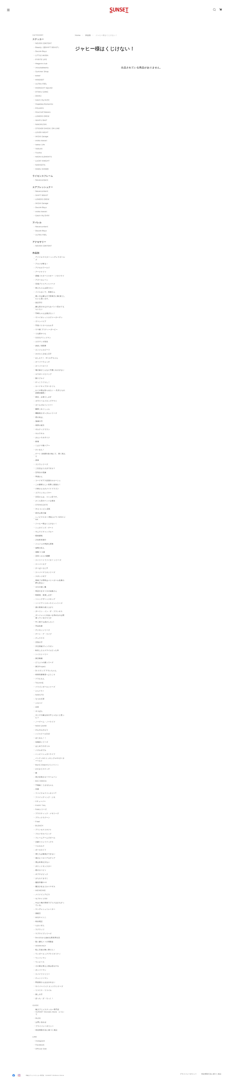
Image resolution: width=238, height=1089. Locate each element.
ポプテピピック (41, 874)
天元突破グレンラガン (44, 646)
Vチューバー (40, 801)
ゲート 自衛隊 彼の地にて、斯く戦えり (50, 455)
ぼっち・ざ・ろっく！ (44, 998)
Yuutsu (38, 153)
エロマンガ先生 (41, 342)
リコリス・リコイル (43, 990)
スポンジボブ (40, 576)
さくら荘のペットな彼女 (45, 501)
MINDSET (39, 80)
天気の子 (39, 642)
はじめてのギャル (42, 746)
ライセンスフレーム (42, 176)
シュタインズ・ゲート (44, 528)
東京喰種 (39, 658)
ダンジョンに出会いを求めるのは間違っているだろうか (49, 616)
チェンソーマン (41, 978)
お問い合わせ (41, 1022)
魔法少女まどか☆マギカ (45, 886)
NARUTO (39, 695)
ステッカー (38, 39)
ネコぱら (39, 711)
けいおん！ (39, 450)
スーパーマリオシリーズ (45, 572)
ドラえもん (39, 679)
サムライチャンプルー (44, 532)
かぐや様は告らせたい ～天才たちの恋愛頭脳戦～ (50, 391)
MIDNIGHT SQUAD (44, 88)
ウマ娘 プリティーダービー (46, 329)
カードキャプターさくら (45, 386)
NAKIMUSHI (41, 124)
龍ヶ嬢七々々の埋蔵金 (44, 942)
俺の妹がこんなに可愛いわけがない (49, 370)
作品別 (88, 35)
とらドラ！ (39, 691)
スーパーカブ (40, 564)
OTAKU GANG (41, 92)
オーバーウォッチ (42, 362)
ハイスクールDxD (42, 734)
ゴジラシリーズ (41, 464)
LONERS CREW (42, 116)
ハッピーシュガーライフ (45, 754)
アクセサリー (39, 242)
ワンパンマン (40, 958)
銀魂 (37, 441)
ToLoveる (39, 683)
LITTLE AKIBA (42, 55)
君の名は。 (39, 417)
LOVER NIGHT (42, 132)
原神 (37, 460)
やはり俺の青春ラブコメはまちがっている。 (49, 904)
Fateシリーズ (41, 809)
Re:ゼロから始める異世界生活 (47, 938)
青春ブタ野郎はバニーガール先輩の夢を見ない (49, 581)
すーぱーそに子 (41, 568)
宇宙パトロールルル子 (44, 325)
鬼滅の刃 (39, 421)
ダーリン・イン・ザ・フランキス (49, 611)
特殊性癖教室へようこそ (45, 674)
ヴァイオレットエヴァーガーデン (49, 317)
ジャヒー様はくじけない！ (46, 523)
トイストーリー (41, 654)
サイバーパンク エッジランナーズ (49, 986)
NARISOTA (40, 165)
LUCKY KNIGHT (42, 161)
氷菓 (37, 789)
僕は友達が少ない (42, 862)
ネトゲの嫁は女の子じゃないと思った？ (49, 716)
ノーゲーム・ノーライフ (45, 722)
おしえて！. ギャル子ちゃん (46, 358)
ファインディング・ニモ (45, 797)
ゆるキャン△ (40, 917)
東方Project (40, 666)
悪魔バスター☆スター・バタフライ (49, 276)
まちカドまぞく (41, 878)
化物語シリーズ (41, 742)
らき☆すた (39, 925)
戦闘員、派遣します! (43, 595)
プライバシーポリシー (45, 1026)
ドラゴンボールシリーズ (45, 687)
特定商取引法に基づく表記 (46, 1030)
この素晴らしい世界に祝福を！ (48, 484)
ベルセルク (39, 846)
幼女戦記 (39, 921)
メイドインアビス (42, 894)
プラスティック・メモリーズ (48, 813)
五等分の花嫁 (40, 472)
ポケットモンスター (43, 866)
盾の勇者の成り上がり (44, 607)
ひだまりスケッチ (42, 769)
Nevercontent (41, 180)
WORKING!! (40, 946)
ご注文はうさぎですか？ (45, 468)
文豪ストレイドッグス (44, 842)
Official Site (41, 1049)
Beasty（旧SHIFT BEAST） (47, 47)
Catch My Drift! (42, 100)
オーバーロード (41, 366)
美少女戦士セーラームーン (46, 777)
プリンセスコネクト (43, 830)
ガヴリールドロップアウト (46, 401)
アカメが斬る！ (41, 264)
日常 (37, 707)
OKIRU (38, 96)
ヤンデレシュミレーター (45, 909)
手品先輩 (39, 626)
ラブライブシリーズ (43, 933)
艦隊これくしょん (42, 409)
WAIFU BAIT (42, 120)
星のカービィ (40, 870)
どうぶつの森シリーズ (44, 662)
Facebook (40, 1045)
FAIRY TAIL (40, 805)
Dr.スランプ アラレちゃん (46, 671)
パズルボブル (40, 750)
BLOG (38, 1018)
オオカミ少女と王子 (43, 354)
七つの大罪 (39, 699)
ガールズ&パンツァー (44, 405)
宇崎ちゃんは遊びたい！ (45, 313)
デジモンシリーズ (42, 630)
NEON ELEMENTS (43, 157)
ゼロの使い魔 (40, 587)
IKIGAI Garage (41, 136)
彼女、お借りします (43, 397)
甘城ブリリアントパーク (45, 284)
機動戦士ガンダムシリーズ (46, 413)
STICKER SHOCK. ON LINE (47, 128)
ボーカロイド (40, 850)
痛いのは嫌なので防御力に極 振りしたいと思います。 (50, 297)
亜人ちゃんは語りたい (44, 288)
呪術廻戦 (39, 536)
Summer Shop (42, 71)
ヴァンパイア (40, 321)
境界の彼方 (39, 425)
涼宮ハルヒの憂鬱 (42, 556)
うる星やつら (40, 333)
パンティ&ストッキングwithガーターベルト (50, 759)
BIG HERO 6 (41, 781)
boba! (38, 76)
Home (77, 35)
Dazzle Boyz (41, 51)
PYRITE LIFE (41, 59)
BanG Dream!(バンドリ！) (46, 765)
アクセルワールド (42, 268)
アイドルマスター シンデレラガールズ (50, 258)
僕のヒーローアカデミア (45, 858)
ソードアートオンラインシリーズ (49, 603)
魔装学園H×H (41, 882)
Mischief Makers (43, 112)
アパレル (37, 222)
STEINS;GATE (41, 505)
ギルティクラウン (42, 429)
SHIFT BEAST (41, 195)
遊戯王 (38, 913)
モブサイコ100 (41, 898)
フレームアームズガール (45, 838)
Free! (37, 821)
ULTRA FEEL (41, 84)
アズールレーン (41, 280)
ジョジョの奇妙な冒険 (44, 544)
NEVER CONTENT (43, 43)
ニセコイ (39, 703)
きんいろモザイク (42, 437)
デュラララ (39, 638)
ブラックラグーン (42, 817)
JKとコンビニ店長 (42, 509)
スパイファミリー (42, 974)
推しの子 (39, 994)
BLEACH (39, 826)
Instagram (40, 1041)
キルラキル (39, 433)
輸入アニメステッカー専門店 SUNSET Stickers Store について (50, 1011)
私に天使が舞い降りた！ (45, 950)
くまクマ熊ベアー (42, 445)
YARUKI (39, 149)
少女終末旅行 (40, 540)
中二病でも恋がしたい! (44, 622)
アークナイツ (40, 272)
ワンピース (39, 962)
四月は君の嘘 (40, 513)
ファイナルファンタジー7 (45, 793)
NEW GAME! (41, 726)
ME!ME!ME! (40, 890)
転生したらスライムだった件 (47, 650)
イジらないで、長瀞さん (45, 292)
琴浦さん (39, 476)
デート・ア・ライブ (43, 634)
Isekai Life (40, 145)
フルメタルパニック (43, 834)
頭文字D (38, 302)
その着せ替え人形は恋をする (47, 966)
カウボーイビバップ (43, 374)
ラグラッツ (39, 929)
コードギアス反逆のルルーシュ (48, 480)
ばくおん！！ (40, 738)
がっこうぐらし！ (42, 382)
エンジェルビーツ (42, 350)
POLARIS (39, 108)
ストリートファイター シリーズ (48, 560)
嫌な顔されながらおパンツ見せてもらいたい (49, 308)
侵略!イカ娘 (40, 552)
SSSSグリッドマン (43, 338)
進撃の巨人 (39, 548)
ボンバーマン (40, 970)
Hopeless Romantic (44, 104)
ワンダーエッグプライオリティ (48, 954)
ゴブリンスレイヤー (43, 493)
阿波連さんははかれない (45, 982)
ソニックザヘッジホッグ (45, 599)
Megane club (41, 63)
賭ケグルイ (39, 378)
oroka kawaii (41, 140)
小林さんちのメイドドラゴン (47, 489)
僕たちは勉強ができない (45, 854)
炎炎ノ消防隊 (40, 346)
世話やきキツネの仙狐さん (46, 591)
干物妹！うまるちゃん (44, 785)
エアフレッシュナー (42, 187)
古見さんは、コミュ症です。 (47, 497)
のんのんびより (41, 730)
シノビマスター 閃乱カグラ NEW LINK (50, 518)
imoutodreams (42, 68)
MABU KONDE (42, 169)
